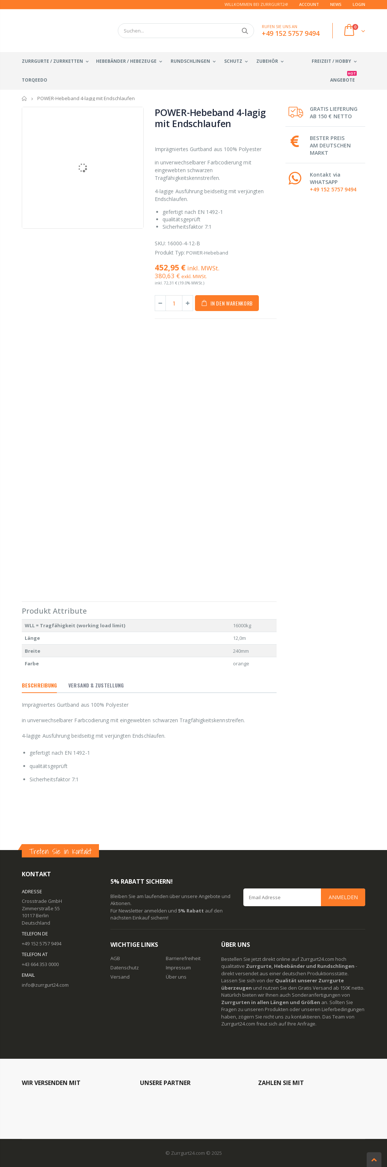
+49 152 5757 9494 (333, 189)
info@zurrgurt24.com (45, 985)
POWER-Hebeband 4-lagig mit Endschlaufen (210, 118)
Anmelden (343, 897)
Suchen (244, 31)
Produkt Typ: (170, 252)
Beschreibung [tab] (39, 685)
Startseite (24, 98)
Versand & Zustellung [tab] (96, 685)
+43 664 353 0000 (40, 964)
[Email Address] (304, 897)
